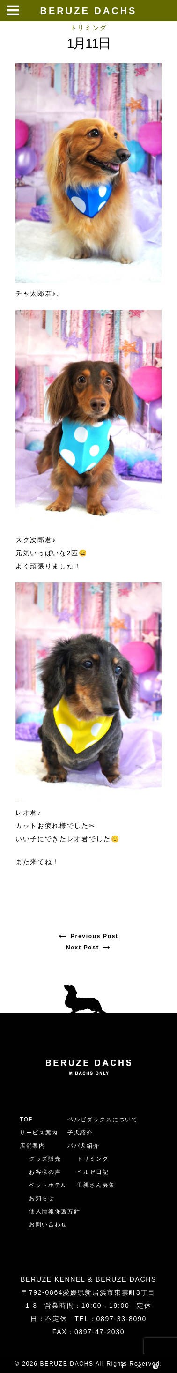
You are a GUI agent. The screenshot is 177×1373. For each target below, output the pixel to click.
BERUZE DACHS (88, 11)
